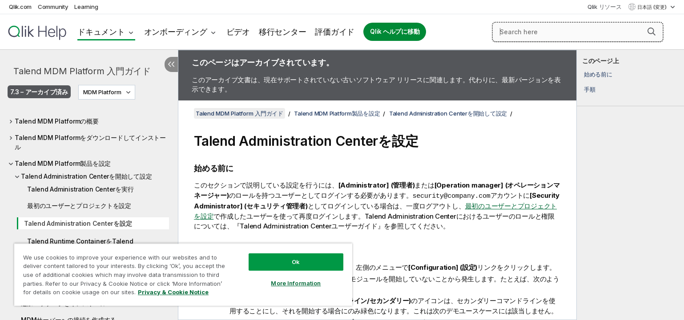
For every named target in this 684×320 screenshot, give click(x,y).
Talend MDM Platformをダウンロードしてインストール (90, 142)
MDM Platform (102, 92)
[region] (183, 274)
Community (53, 6)
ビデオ (238, 31)
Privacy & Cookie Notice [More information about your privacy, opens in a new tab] (173, 292)
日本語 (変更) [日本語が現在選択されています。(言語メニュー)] (652, 7)
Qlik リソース (604, 6)
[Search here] (578, 32)
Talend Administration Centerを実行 (80, 189)
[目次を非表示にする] (171, 64)
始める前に (598, 74)
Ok (296, 261)
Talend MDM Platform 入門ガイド (82, 71)
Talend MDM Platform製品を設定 (63, 163)
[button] (651, 31)
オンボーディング (175, 31)
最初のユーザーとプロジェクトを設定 (79, 205)
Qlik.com (20, 6)
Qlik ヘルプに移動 (394, 31)
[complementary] (630, 185)
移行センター (282, 31)
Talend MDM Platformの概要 (57, 121)
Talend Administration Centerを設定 (78, 223)
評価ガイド (334, 31)
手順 (589, 89)
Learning (86, 6)
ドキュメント (101, 31)
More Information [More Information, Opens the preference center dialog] (296, 283)
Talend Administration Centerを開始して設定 (86, 176)
